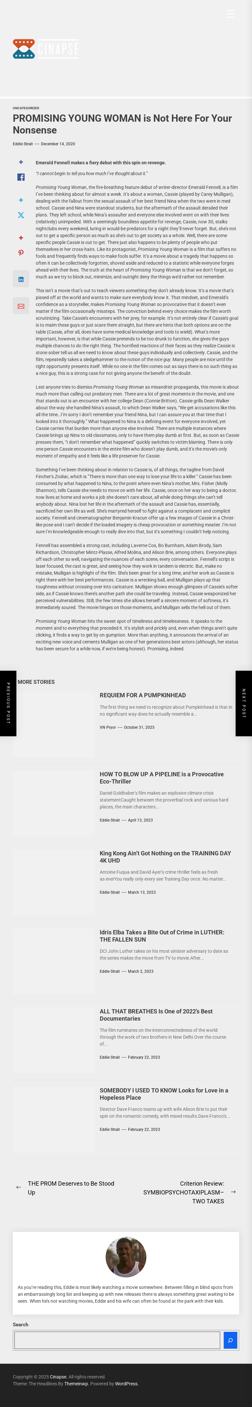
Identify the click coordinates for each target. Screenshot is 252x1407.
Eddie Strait (23, 144)
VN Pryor (108, 727)
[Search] (230, 1340)
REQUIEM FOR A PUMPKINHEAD (143, 695)
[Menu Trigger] (230, 14)
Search (20, 1325)
